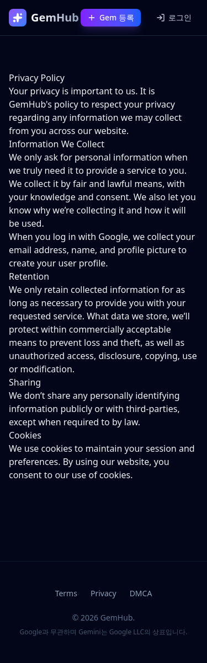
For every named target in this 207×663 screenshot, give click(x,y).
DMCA (141, 593)
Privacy (103, 593)
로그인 (174, 17)
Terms (66, 593)
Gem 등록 (110, 17)
